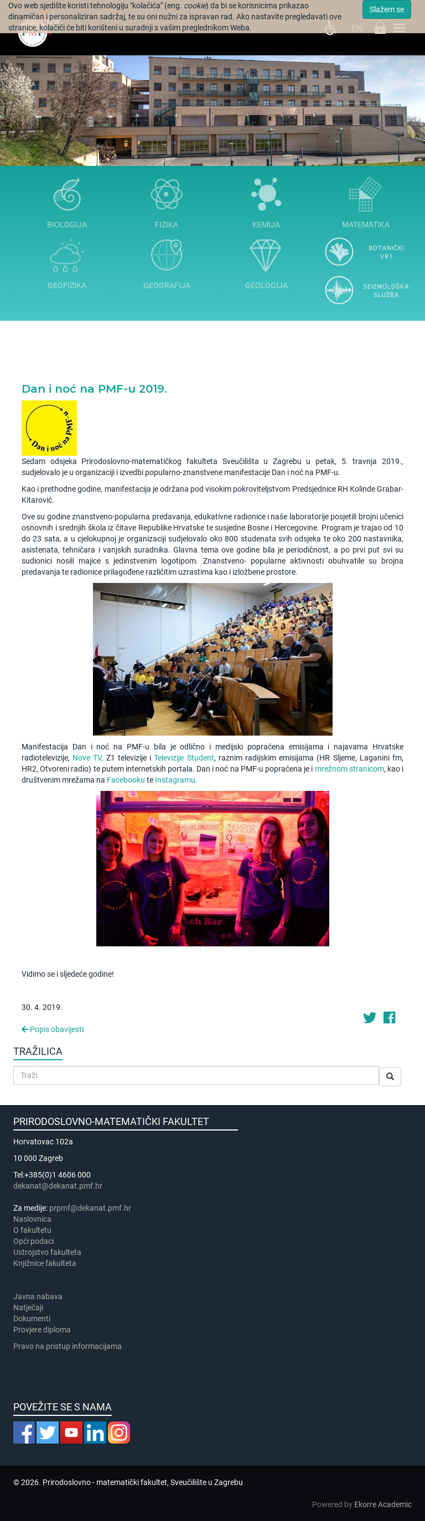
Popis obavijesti (53, 1029)
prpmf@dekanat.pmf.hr (90, 1208)
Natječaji (28, 1307)
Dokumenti (31, 1318)
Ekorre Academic (383, 1504)
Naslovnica (32, 1219)
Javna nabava (38, 1296)
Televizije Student (184, 757)
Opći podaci (33, 1241)
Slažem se (387, 9)
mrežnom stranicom (349, 768)
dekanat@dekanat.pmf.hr (57, 1185)
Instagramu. (176, 779)
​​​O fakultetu (32, 1230)
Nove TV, (87, 757)
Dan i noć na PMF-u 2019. (94, 388)
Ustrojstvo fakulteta (47, 1252)
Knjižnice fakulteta (44, 1263)
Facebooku (126, 779)
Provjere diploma (42, 1329)
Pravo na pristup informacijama (69, 1346)
